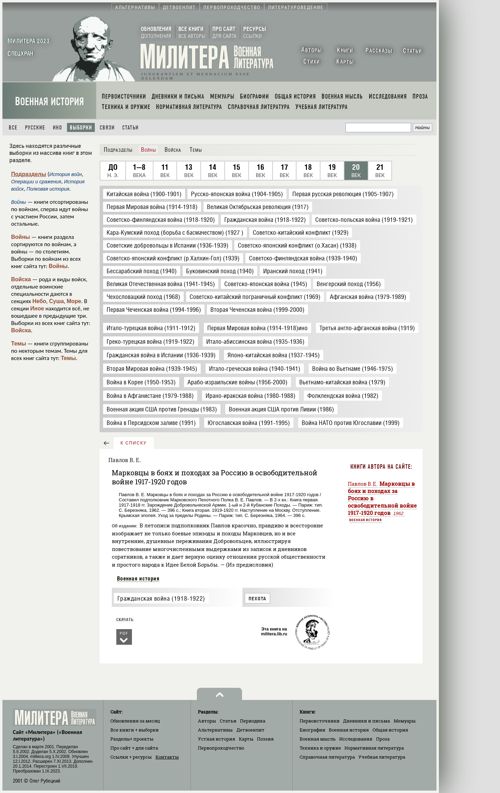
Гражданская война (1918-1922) (161, 598)
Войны (20, 237)
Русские (35, 127)
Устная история (216, 739)
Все (13, 127)
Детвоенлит (250, 730)
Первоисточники (320, 721)
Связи (107, 127)
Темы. (69, 358)
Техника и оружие (320, 748)
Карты (246, 739)
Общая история (390, 730)
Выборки (81, 127)
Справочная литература (327, 757)
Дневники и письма (366, 721)
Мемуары (405, 721)
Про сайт (134, 748)
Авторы (207, 721)
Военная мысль (318, 739)
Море (74, 301)
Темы (18, 344)
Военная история (49, 101)
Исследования (355, 739)
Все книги (134, 730)
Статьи (130, 127)
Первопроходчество (221, 748)
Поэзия (265, 739)
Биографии (312, 730)
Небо (39, 301)
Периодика (252, 721)
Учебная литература (381, 757)
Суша (56, 301)
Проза (383, 739)
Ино (57, 127)
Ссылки (131, 757)
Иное (37, 308)
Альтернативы (215, 730)
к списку (133, 443)
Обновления (135, 721)
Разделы (131, 739)
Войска (21, 279)
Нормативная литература (374, 748)
